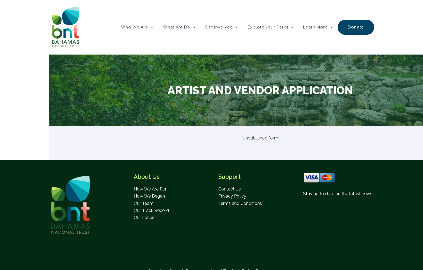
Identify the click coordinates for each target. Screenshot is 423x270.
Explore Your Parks (274, 27)
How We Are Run (151, 189)
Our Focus (144, 217)
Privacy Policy (232, 196)
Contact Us (229, 189)
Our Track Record (151, 210)
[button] (159, 27)
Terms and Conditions (240, 203)
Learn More (320, 27)
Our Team (143, 203)
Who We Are (146, 27)
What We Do (186, 27)
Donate (357, 27)
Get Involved (227, 27)
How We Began (149, 196)
